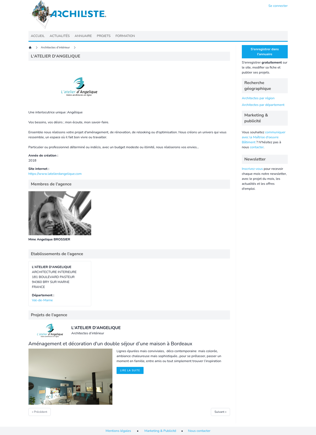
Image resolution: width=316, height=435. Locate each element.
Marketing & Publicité (160, 431)
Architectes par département (263, 105)
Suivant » (220, 412)
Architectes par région (258, 98)
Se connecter (278, 6)
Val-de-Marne (42, 300)
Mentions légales (118, 431)
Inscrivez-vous (252, 169)
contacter (257, 147)
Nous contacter (199, 431)
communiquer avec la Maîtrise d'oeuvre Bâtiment (263, 137)
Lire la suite (130, 370)
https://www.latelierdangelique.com (55, 174)
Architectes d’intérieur (55, 47)
